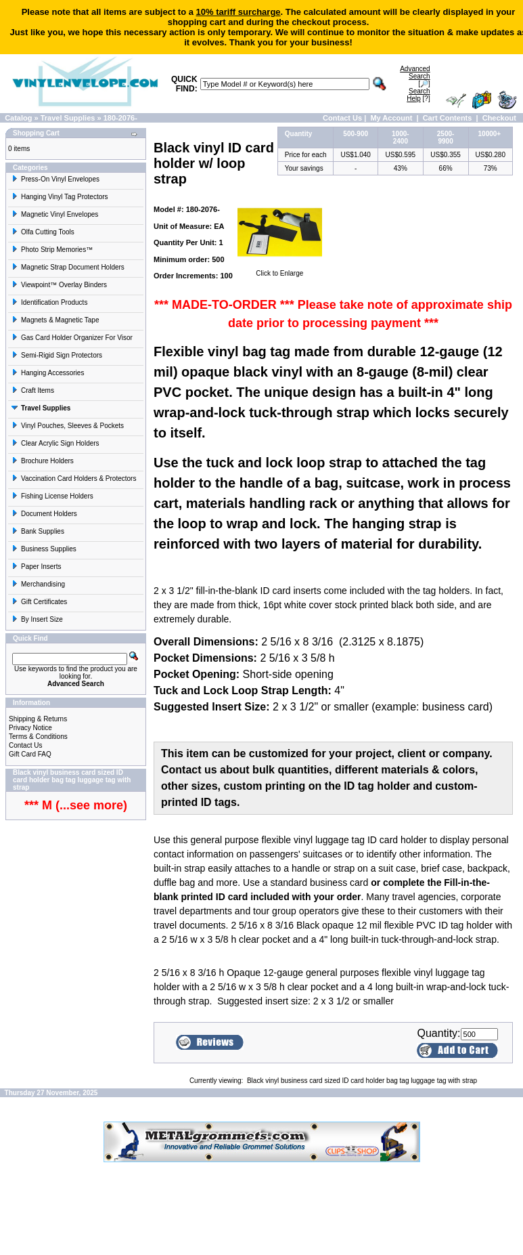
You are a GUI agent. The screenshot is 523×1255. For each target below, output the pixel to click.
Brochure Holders (43, 461)
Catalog (18, 118)
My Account (391, 118)
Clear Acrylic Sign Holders (55, 443)
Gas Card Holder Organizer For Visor (72, 337)
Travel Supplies (68, 118)
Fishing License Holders (52, 496)
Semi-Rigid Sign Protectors (57, 355)
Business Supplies (44, 549)
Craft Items (33, 390)
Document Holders (44, 513)
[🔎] (415, 76)
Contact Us (342, 118)
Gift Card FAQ (30, 754)
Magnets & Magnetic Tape (55, 320)
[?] (418, 94)
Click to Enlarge (279, 270)
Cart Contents (447, 118)
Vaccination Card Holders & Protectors (74, 478)
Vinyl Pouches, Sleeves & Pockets (68, 425)
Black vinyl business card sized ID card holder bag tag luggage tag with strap (362, 1080)
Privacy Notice (30, 727)
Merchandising (38, 584)
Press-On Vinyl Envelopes (55, 179)
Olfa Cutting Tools (43, 232)
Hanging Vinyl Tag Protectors (60, 196)
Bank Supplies (38, 531)
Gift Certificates (39, 601)
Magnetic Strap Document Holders (68, 267)
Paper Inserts (36, 566)
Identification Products (49, 302)
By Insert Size (37, 619)
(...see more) (89, 805)
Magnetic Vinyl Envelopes (55, 214)
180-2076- (120, 118)
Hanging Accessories (48, 373)
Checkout (499, 118)
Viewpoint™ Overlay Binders (59, 285)
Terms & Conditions (38, 736)
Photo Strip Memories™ (52, 249)
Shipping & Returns (38, 719)
